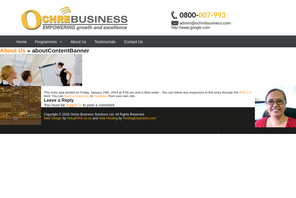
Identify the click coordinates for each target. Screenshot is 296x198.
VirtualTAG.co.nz (79, 118)
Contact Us (133, 42)
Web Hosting (108, 118)
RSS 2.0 (245, 92)
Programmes (48, 42)
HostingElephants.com (139, 118)
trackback (101, 96)
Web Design (53, 118)
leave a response (76, 96)
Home (21, 42)
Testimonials (105, 42)
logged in (74, 105)
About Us (79, 42)
